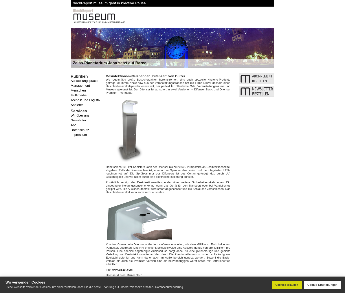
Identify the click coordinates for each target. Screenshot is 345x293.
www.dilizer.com (122, 269)
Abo (74, 125)
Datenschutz (80, 130)
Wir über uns (80, 115)
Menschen (78, 90)
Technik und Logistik (85, 100)
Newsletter (78, 120)
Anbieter (77, 105)
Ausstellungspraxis (84, 81)
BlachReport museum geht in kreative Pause (109, 3)
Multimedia (79, 95)
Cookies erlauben (286, 284)
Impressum (79, 135)
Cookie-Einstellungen (322, 284)
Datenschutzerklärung (169, 287)
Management (80, 85)
